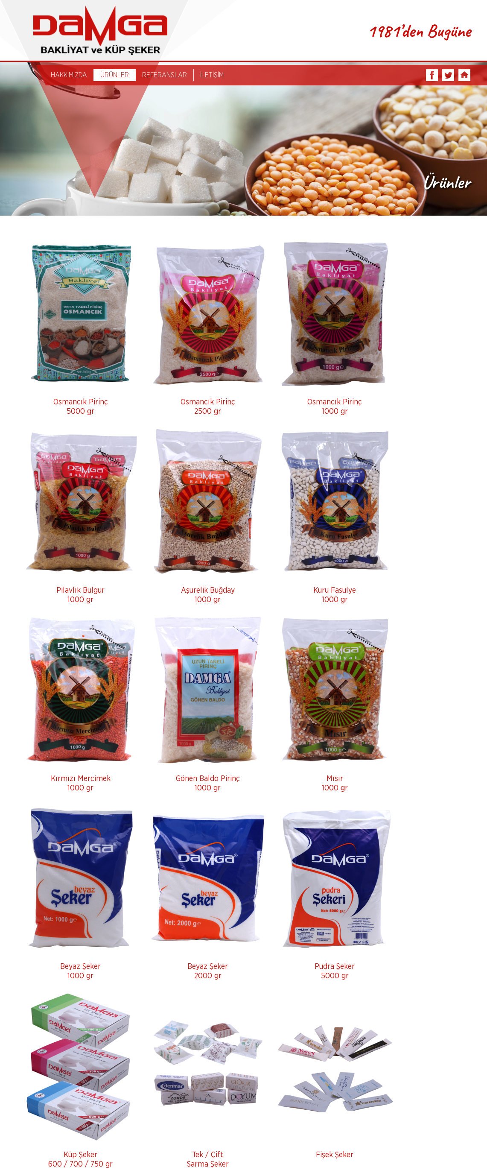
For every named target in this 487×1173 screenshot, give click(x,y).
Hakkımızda (87, 1150)
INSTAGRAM (464, 76)
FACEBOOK (431, 76)
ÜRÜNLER (116, 76)
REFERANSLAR (166, 76)
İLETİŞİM (213, 76)
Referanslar (175, 1150)
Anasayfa (39, 1150)
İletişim (220, 1150)
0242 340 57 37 (39, 1120)
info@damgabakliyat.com (54, 1128)
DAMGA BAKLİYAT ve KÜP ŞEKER (94, 31)
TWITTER (448, 76)
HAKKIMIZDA (70, 76)
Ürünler (131, 1150)
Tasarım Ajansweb (450, 1153)
